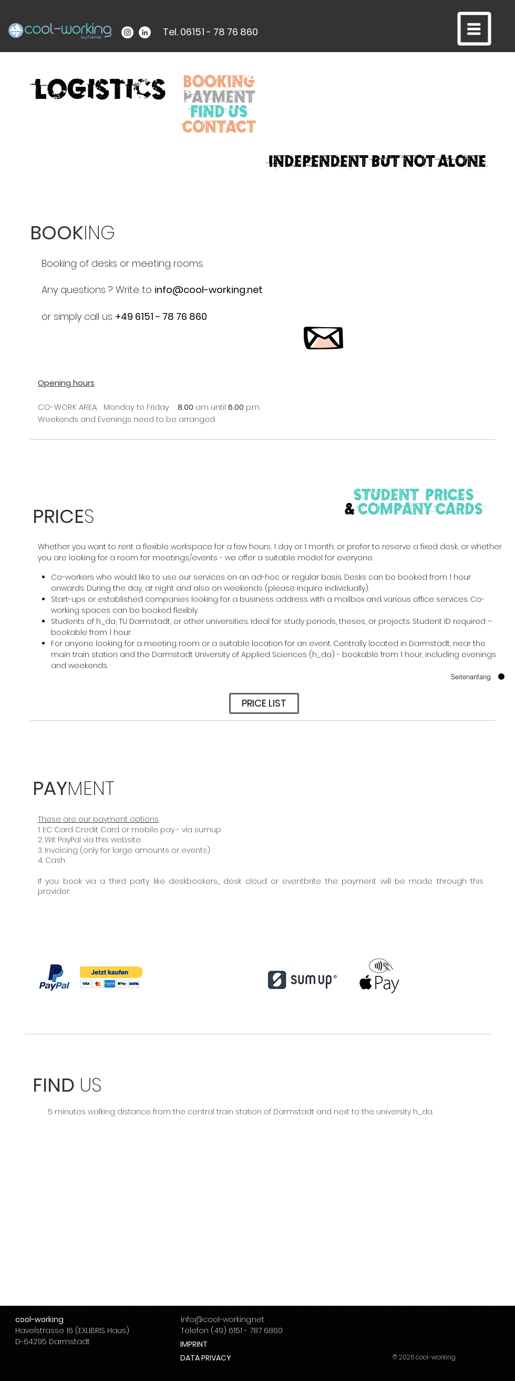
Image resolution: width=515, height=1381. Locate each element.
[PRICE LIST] (264, 703)
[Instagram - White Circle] (127, 32)
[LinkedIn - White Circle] (145, 32)
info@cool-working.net (208, 289)
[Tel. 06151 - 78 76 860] (210, 32)
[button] (474, 29)
